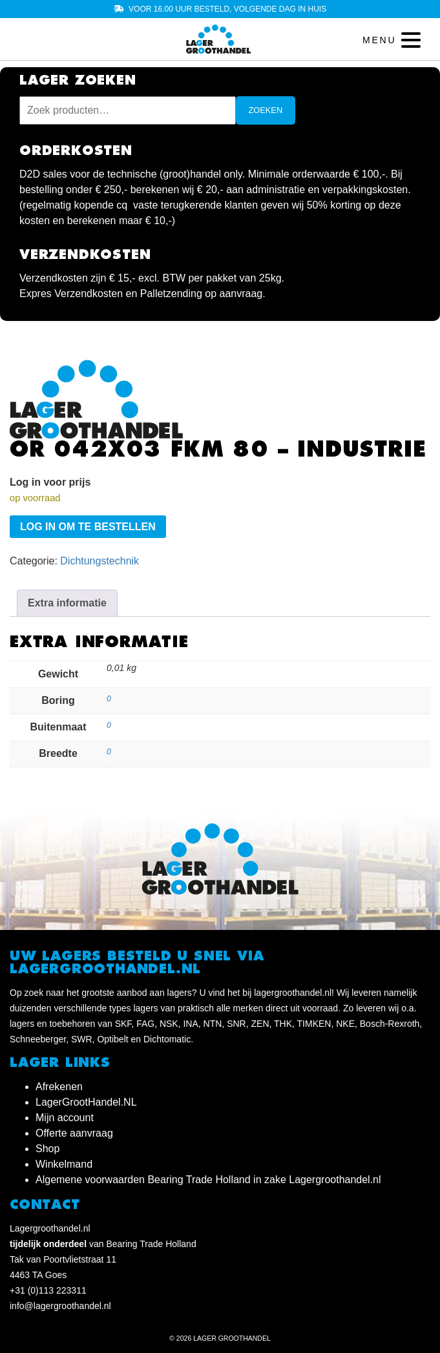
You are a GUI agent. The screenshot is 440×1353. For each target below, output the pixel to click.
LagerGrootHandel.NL (86, 1102)
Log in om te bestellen (88, 526)
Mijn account (65, 1117)
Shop (47, 1148)
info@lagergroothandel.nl (60, 1306)
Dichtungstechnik (99, 560)
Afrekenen (59, 1086)
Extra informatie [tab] (67, 602)
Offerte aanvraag (74, 1133)
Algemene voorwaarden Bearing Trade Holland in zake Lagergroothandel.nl (208, 1179)
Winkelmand (64, 1164)
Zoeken (266, 110)
